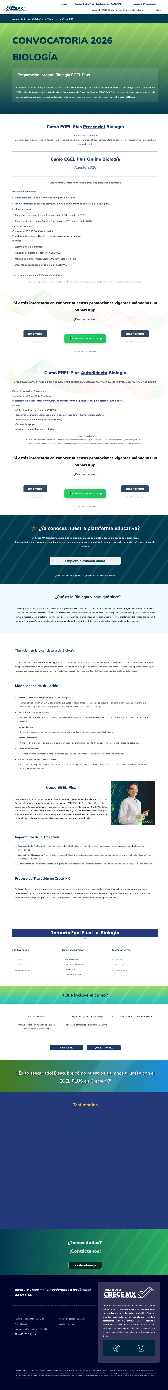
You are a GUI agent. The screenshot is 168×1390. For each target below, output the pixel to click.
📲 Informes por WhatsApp (85, 343)
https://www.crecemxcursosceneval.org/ (59, 241)
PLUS (33, 1339)
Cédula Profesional (67, 1329)
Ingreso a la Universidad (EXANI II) (31, 1334)
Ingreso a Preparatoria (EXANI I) (29, 1324)
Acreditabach (21, 1329)
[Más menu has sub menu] (152, 10)
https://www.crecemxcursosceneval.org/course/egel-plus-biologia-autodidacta (80, 405)
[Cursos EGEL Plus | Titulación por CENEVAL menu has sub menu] (115, 10)
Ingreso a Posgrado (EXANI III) (73, 1324)
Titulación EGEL (22, 1339)
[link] (133, 787)
